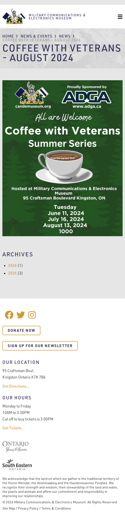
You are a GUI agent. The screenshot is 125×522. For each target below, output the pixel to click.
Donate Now (21, 330)
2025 (12, 273)
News (65, 36)
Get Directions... (16, 386)
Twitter (20, 314)
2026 (12, 265)
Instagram (32, 314)
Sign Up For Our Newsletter (40, 346)
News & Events (36, 36)
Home (8, 36)
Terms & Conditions (56, 508)
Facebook (9, 314)
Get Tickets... (13, 427)
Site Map (8, 508)
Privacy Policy (28, 508)
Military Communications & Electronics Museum (57, 16)
